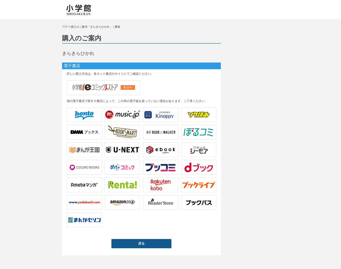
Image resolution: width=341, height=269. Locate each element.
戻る (141, 243)
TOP (65, 26)
